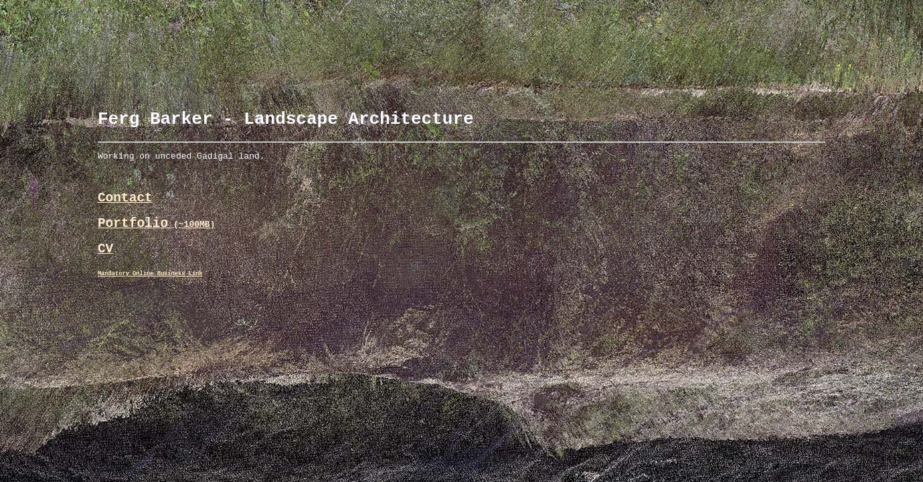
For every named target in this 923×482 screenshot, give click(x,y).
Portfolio (157, 237)
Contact (125, 208)
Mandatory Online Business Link (150, 293)
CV (105, 265)
